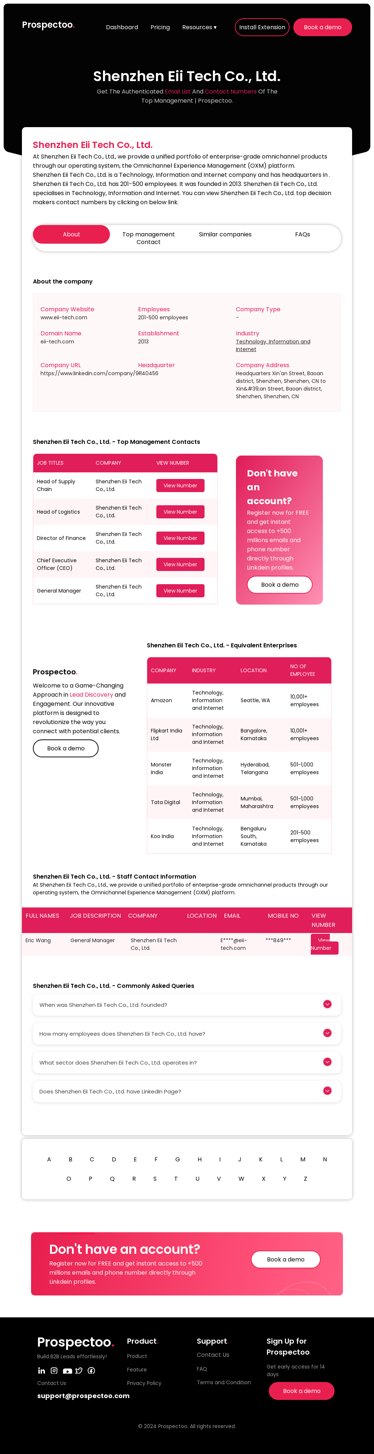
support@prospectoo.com (83, 1395)
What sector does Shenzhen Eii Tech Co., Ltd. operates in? (118, 1062)
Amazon (161, 700)
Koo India (162, 836)
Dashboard (122, 27)
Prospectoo (48, 25)
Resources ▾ (199, 27)
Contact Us (213, 1355)
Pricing (160, 27)
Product (137, 1356)
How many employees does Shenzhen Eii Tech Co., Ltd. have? (122, 1034)
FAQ (202, 1369)
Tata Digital (165, 802)
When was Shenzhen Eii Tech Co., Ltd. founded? (103, 1005)
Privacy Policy (144, 1383)
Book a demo (322, 27)
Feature (137, 1369)
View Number (180, 485)
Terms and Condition (224, 1382)
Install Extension (262, 27)
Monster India (161, 768)
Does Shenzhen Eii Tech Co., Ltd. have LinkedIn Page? (110, 1091)
